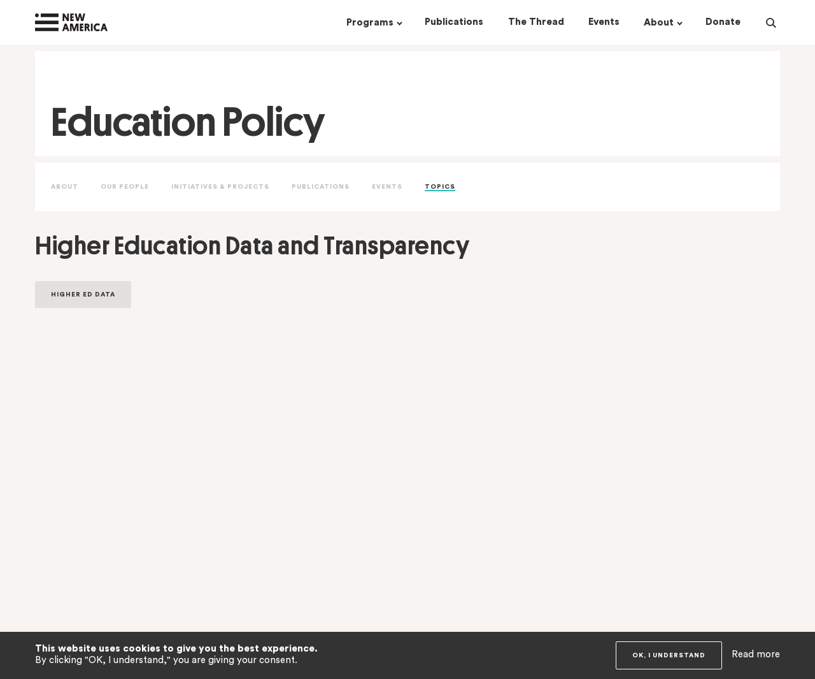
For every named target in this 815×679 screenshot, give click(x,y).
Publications (321, 187)
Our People (125, 187)
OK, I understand (668, 655)
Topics (440, 187)
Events (387, 187)
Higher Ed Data (83, 294)
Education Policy (188, 122)
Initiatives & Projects (220, 187)
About (64, 187)
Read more (756, 654)
